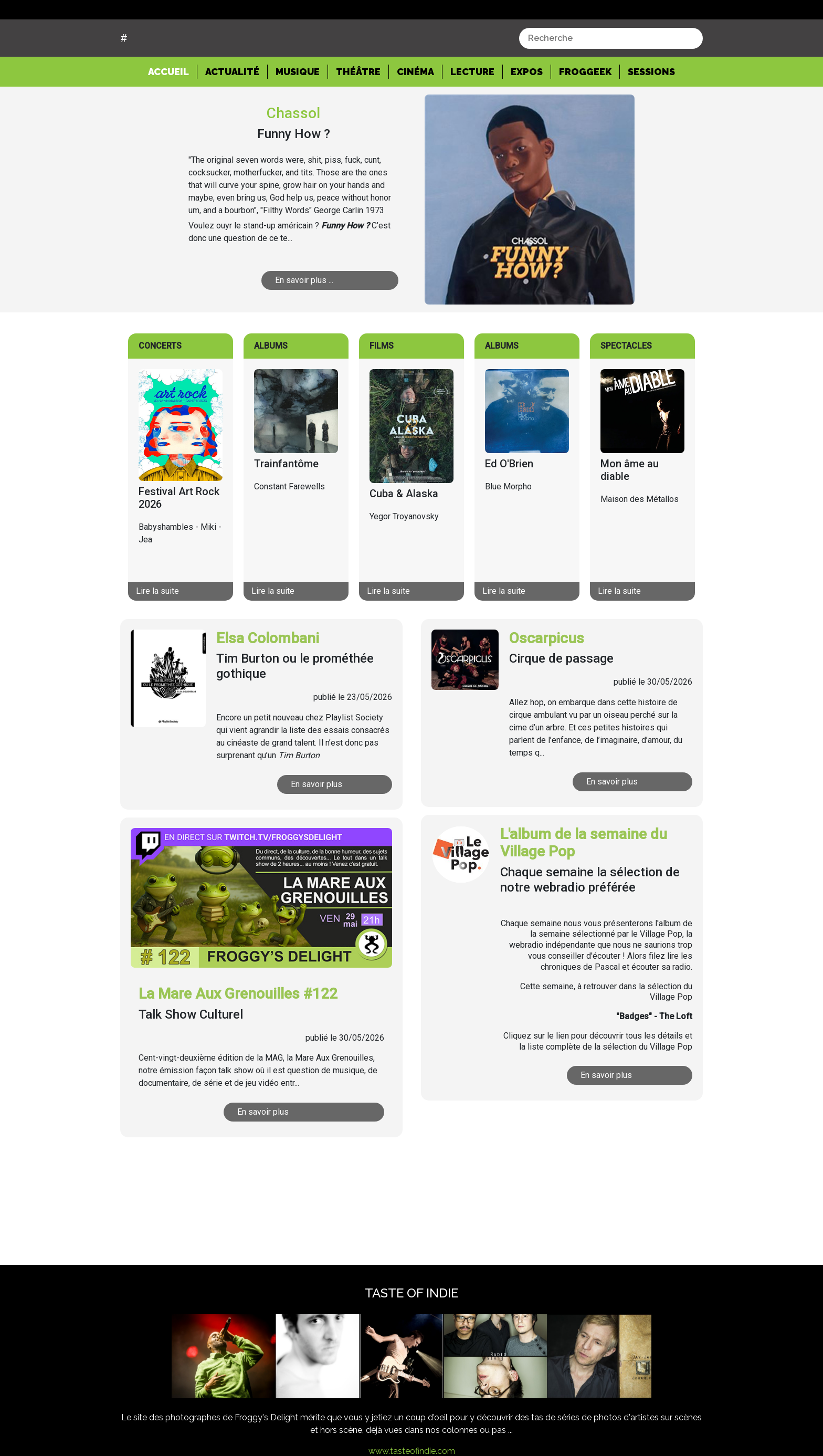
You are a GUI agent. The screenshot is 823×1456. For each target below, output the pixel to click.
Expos (527, 111)
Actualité (232, 111)
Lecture (472, 111)
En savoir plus (317, 824)
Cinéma (415, 111)
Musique (298, 111)
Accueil (172, 110)
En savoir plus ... (305, 319)
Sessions (651, 111)
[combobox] (611, 78)
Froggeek (585, 111)
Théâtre (358, 111)
